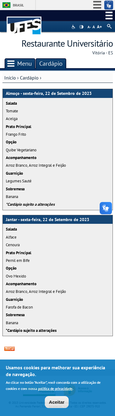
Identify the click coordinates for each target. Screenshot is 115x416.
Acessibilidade (74, 27)
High (81, 27)
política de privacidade (55, 389)
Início (10, 78)
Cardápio (29, 78)
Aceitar (57, 403)
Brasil (18, 5)
